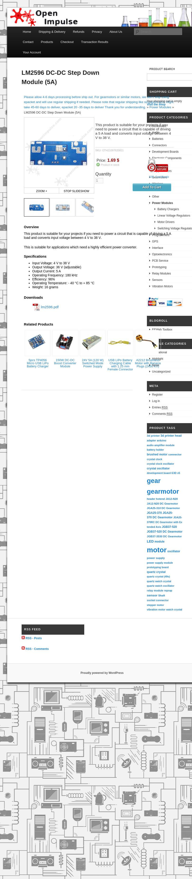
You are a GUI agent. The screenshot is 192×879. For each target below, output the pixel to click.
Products (47, 42)
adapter (151, 440)
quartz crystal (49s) (158, 576)
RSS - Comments (37, 648)
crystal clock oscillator (160, 463)
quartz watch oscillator (160, 585)
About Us (115, 31)
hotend (160, 498)
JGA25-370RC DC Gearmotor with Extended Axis (164, 522)
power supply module (160, 562)
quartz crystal (156, 572)
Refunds (78, 31)
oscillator (173, 551)
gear (154, 480)
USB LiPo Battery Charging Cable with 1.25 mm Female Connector (120, 364)
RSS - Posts (34, 638)
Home (27, 31)
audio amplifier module (161, 445)
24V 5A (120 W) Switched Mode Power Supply (93, 363)
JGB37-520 (169, 527)
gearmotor (163, 491)
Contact (28, 42)
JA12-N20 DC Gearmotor (162, 503)
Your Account (32, 52)
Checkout (67, 42)
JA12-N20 (172, 498)
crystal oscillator (158, 468)
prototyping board (158, 567)
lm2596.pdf (50, 307)
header (151, 498)
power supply (156, 557)
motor (157, 550)
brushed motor (157, 454)
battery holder (155, 449)
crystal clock (154, 459)
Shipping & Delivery (51, 31)
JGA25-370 (154, 513)
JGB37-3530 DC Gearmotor (164, 536)
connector (175, 454)
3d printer (153, 435)
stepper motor (155, 605)
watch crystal (174, 609)
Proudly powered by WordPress (101, 673)
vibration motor (156, 609)
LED (150, 541)
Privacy (97, 31)
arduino (161, 440)
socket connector (158, 600)
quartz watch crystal (159, 581)
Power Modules (160, 107)
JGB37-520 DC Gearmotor (165, 531)
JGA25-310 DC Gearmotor (163, 508)
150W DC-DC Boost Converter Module (65, 363)
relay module (155, 590)
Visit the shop (156, 104)
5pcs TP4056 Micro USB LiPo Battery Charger (38, 363)
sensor (152, 595)
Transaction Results (94, 42)
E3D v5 (176, 473)
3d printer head (171, 435)
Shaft (161, 595)
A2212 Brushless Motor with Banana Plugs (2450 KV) (148, 363)
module (159, 541)
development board (159, 473)
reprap (168, 590)
